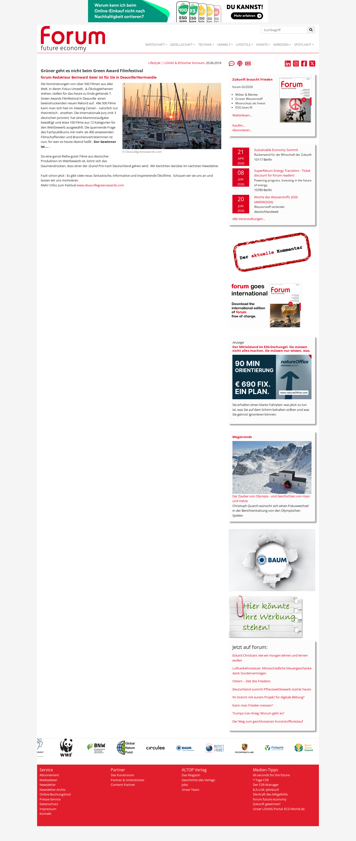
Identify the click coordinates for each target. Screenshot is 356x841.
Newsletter (48, 784)
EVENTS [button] (262, 44)
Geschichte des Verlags (198, 780)
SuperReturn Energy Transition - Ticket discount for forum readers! (282, 173)
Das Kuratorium (122, 775)
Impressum (48, 809)
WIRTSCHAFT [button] (155, 44)
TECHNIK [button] (205, 44)
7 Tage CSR (261, 780)
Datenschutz (49, 804)
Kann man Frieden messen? (252, 705)
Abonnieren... (242, 130)
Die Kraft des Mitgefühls (270, 794)
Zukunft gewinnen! (266, 804)
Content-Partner (123, 784)
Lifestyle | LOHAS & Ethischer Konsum (176, 63)
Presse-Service (50, 799)
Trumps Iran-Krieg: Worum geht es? (258, 713)
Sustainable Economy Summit (276, 150)
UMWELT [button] (223, 44)
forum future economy (270, 799)
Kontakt (45, 813)
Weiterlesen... (242, 115)
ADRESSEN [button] (281, 44)
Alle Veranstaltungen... (248, 219)
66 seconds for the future (271, 775)
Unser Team (190, 789)
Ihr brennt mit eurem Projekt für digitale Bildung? (268, 697)
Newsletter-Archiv (53, 789)
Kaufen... (238, 125)
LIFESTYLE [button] (243, 44)
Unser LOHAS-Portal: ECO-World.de (279, 809)
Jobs (185, 784)
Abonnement (49, 775)
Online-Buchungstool (55, 794)
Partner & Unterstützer (127, 780)
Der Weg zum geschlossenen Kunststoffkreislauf (267, 721)
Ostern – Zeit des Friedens (251, 681)
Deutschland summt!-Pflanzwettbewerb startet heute (271, 689)
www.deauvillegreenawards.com (100, 185)
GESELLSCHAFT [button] (181, 44)
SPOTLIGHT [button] (302, 44)
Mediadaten (48, 780)
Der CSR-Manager (266, 784)
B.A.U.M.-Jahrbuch (266, 789)
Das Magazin (191, 775)
